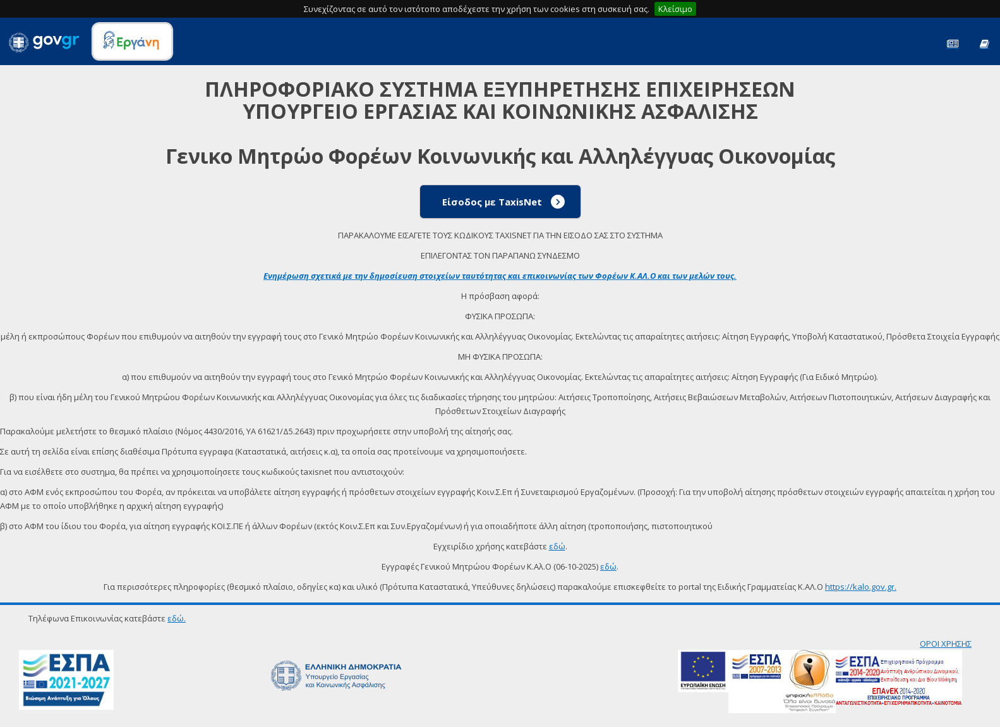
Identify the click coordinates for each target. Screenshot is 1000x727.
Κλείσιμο (675, 9)
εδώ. (176, 618)
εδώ (557, 546)
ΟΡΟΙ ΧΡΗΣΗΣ (946, 643)
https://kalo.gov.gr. (860, 586)
